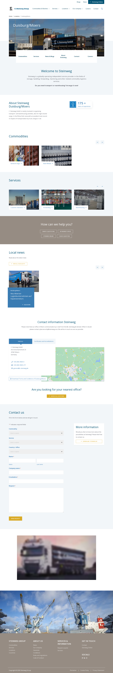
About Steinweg (63, 56)
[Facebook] (82, 658)
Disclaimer (73, 670)
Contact (95, 9)
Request (12, 486)
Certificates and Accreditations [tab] (43, 341)
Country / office (14, 447)
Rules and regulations (40, 655)
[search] (102, 9)
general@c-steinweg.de (20, 368)
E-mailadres (13, 477)
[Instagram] (86, 658)
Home (10, 16)
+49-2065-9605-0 (18, 362)
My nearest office (65, 231)
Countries (12, 653)
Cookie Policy (84, 670)
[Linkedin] (84, 658)
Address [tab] (20, 341)
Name (10, 464)
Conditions (36, 653)
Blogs (78, 2)
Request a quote (63, 648)
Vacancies (36, 650)
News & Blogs (49, 56)
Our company (77, 9)
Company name (14, 468)
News (85, 2)
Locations (65, 9)
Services (55, 9)
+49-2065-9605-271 (19, 365)
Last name (40, 464)
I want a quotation (48, 231)
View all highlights (19, 264)
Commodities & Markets (40, 9)
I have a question (64, 236)
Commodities (22, 56)
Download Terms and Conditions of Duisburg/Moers (29, 379)
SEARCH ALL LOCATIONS (57, 396)
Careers (88, 9)
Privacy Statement (98, 670)
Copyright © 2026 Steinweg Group (20, 670)
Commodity (13, 429)
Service (11, 438)
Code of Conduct (38, 658)
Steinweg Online (97, 2)
